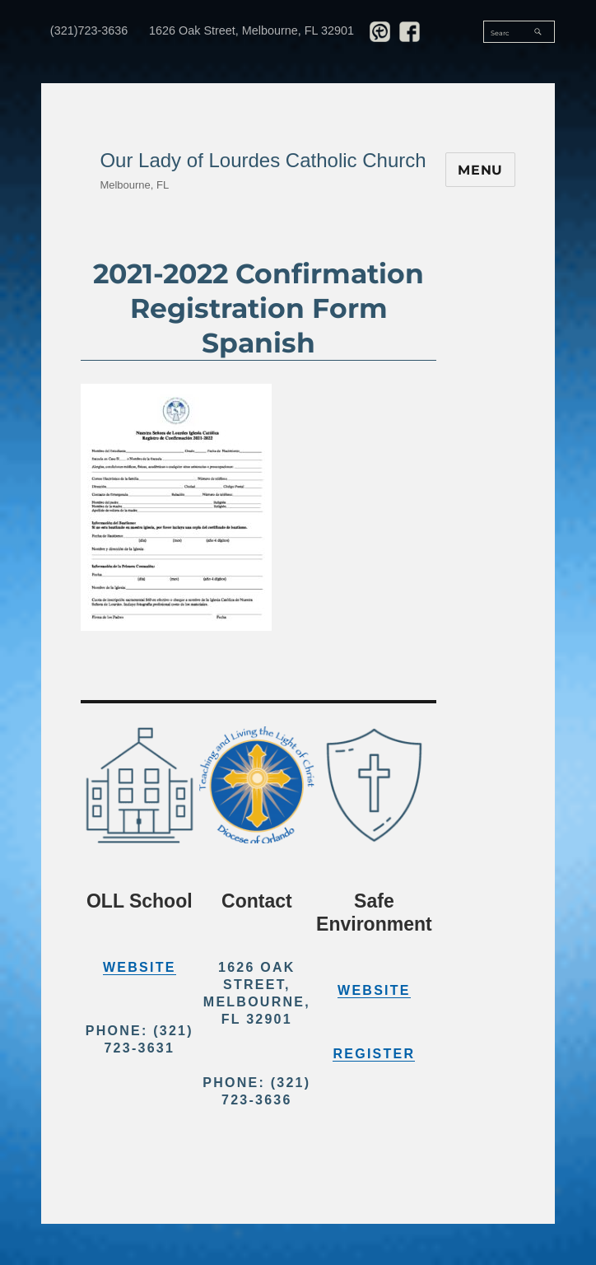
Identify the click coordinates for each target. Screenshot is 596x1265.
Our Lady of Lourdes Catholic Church (263, 160)
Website (139, 967)
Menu (480, 170)
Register (374, 1054)
